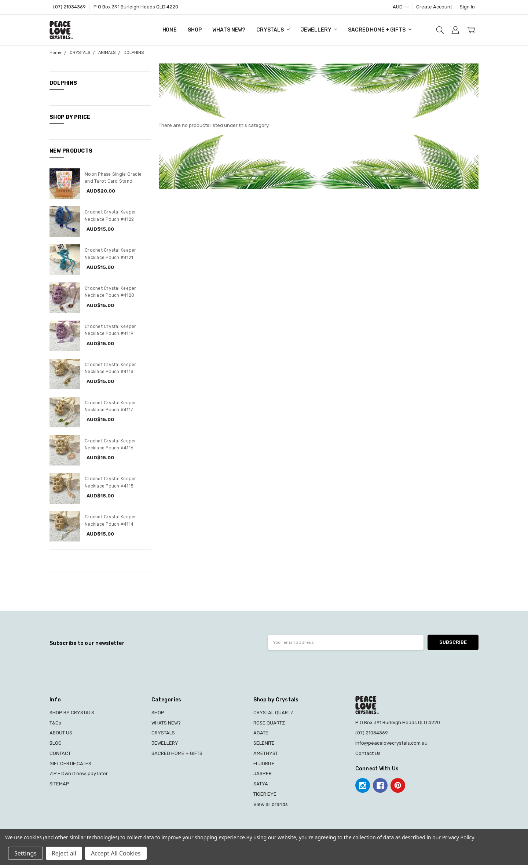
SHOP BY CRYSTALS (72, 712)
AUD (400, 7)
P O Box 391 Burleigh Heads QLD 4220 (136, 7)
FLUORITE (264, 763)
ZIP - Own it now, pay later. (79, 773)
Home (169, 30)
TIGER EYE (264, 794)
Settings (25, 853)
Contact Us (368, 753)
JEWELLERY (319, 30)
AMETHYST (265, 753)
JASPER (262, 773)
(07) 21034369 (69, 7)
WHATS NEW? (228, 30)
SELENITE (264, 743)
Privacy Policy (458, 837)
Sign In (467, 7)
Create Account (434, 7)
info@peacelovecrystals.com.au (391, 743)
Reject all (64, 853)
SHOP (194, 30)
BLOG (56, 743)
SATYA (260, 783)
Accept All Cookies (116, 853)
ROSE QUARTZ (269, 723)
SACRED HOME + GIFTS (379, 30)
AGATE (260, 733)
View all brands (270, 804)
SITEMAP (59, 783)
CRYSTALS (273, 30)
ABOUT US (61, 733)
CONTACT (60, 753)
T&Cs (55, 723)
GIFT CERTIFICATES (70, 763)
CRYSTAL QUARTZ (273, 712)
